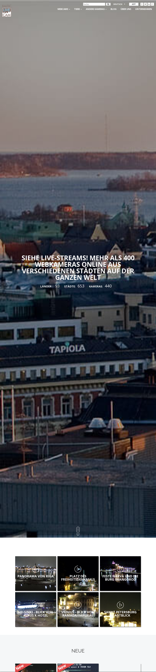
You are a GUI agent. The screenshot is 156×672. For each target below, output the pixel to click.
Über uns (126, 9)
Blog (114, 9)
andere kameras (96, 9)
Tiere (78, 9)
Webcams (63, 9)
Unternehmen (143, 9)
